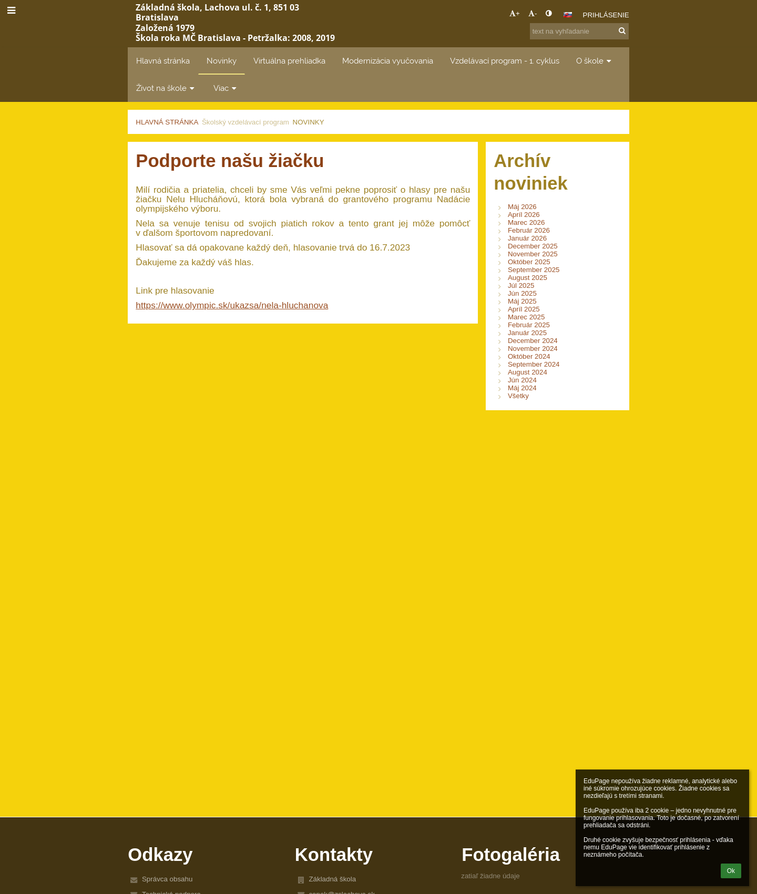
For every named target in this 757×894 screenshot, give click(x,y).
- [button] (532, 13)
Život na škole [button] (166, 88)
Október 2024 (529, 356)
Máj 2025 (522, 301)
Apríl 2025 (524, 309)
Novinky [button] (222, 60)
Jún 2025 (522, 293)
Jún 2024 (522, 380)
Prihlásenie (606, 15)
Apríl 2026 (524, 215)
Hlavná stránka (167, 122)
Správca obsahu (167, 879)
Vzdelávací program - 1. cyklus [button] (504, 60)
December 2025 (533, 246)
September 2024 (534, 364)
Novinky (308, 122)
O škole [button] (594, 60)
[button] (568, 14)
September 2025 (534, 270)
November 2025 (533, 254)
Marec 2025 (526, 317)
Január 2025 (527, 333)
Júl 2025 (521, 285)
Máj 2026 (522, 207)
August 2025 (527, 278)
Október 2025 (529, 262)
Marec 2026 (526, 222)
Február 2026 (529, 230)
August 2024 (527, 372)
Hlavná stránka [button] (163, 60)
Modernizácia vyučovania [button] (387, 60)
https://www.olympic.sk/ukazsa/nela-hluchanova (232, 305)
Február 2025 (529, 325)
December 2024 (533, 341)
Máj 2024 (522, 388)
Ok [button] (731, 871)
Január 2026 (527, 238)
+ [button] (514, 13)
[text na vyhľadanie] (579, 31)
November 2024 (533, 348)
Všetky (518, 396)
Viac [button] (226, 88)
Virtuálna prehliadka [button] (289, 60)
